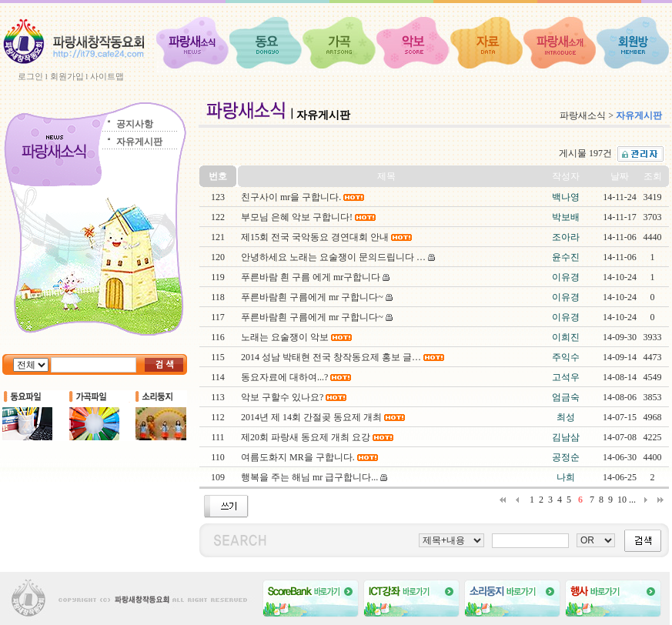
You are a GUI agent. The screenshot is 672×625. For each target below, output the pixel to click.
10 (622, 499)
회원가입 (67, 76)
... (632, 499)
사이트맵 (107, 76)
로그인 (30, 76)
